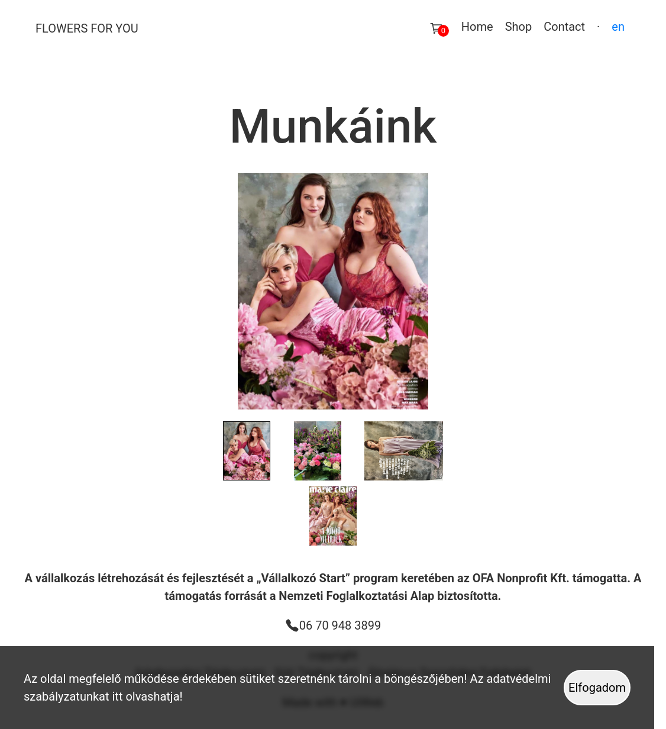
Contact (564, 27)
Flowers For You (86, 28)
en (618, 27)
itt (117, 696)
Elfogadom (597, 687)
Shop (518, 27)
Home (477, 27)
